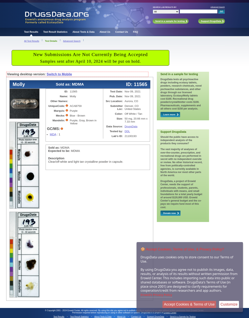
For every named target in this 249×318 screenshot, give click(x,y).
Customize (229, 304)
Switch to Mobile (59, 74)
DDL (127, 131)
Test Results (31, 32)
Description (56, 158)
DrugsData (131, 126)
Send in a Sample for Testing (183, 317)
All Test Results (31, 41)
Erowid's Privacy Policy (156, 295)
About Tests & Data (83, 32)
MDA (53, 134)
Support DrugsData (155, 317)
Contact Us (121, 32)
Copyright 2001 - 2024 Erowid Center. (64, 310)
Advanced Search (217, 7)
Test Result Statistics (55, 32)
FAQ (135, 32)
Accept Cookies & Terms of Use (189, 304)
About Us (105, 32)
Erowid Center (170, 313)
